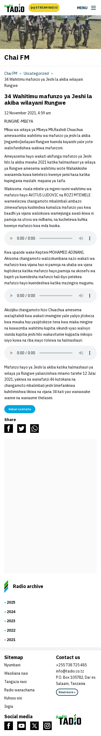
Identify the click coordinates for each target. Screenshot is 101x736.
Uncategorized (36, 73)
